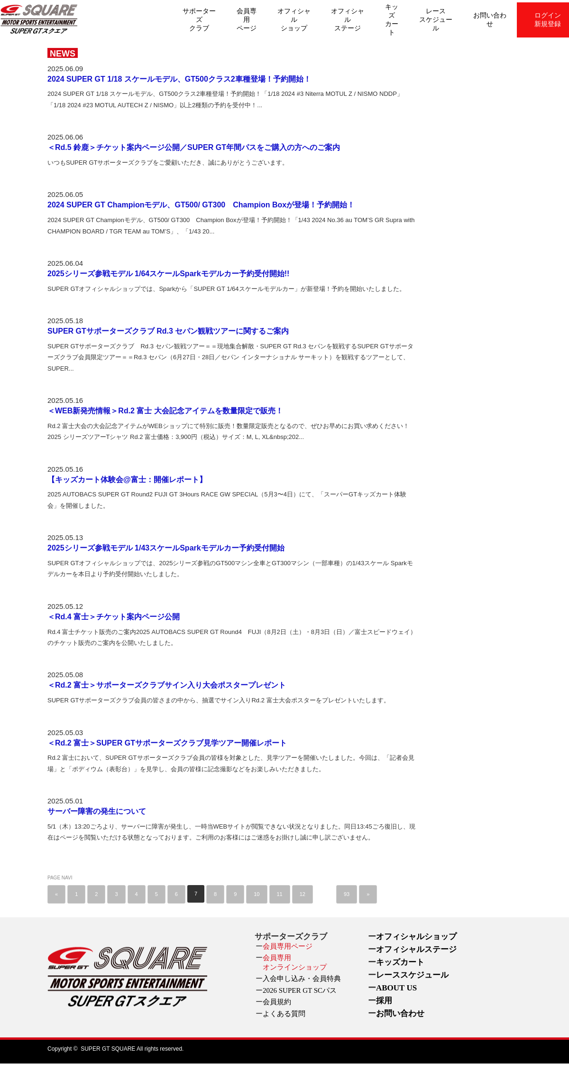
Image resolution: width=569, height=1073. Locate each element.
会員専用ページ (247, 20)
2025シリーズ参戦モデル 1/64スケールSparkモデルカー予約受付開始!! (168, 274)
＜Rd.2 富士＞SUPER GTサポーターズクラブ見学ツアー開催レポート (167, 743)
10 (256, 894)
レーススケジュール (435, 20)
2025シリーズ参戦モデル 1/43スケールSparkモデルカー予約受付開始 (165, 548)
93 (346, 894)
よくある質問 (284, 1013)
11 (280, 894)
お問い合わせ (489, 20)
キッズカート (391, 19)
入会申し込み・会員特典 (302, 978)
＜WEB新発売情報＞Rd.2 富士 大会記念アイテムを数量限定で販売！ (165, 411)
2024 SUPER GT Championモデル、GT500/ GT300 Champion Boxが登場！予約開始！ (201, 205)
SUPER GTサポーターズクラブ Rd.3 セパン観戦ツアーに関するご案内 (168, 331)
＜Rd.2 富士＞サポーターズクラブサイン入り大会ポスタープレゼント (166, 685)
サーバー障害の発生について (96, 811)
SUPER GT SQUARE (108, 1048)
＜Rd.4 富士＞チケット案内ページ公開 (113, 617)
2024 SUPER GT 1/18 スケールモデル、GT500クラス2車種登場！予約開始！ (179, 79)
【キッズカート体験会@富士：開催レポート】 (127, 480)
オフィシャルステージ (347, 20)
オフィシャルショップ (294, 20)
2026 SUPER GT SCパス (300, 990)
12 (302, 894)
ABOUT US (396, 987)
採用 (384, 1000)
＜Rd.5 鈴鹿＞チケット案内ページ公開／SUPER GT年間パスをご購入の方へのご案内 (193, 147)
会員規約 (277, 1002)
